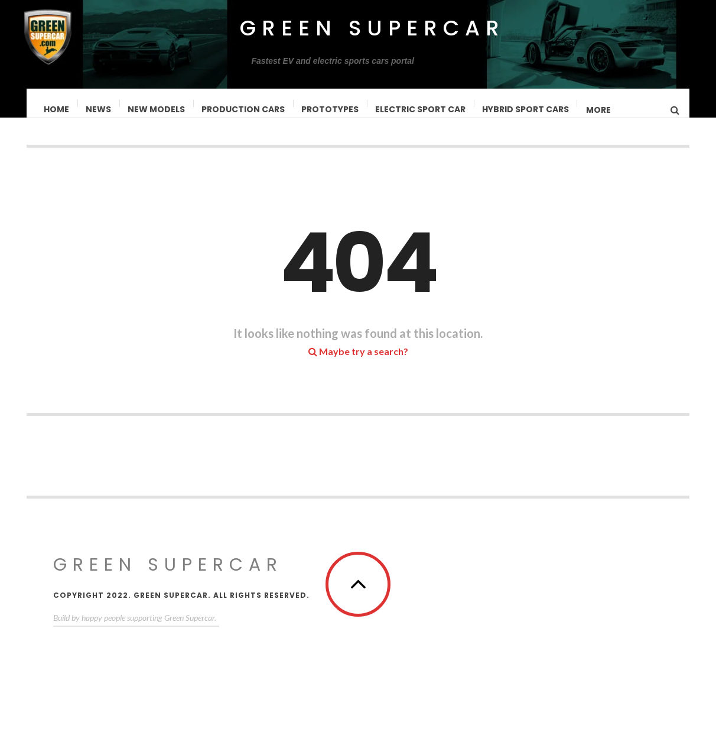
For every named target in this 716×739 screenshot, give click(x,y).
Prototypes (330, 109)
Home (57, 109)
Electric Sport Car (421, 109)
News (99, 109)
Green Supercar (372, 28)
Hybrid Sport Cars (526, 109)
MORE (599, 110)
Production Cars (243, 109)
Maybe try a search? (358, 363)
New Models (156, 109)
